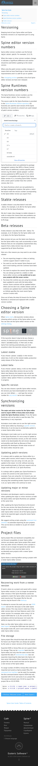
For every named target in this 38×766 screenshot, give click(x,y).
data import (5, 626)
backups (23, 600)
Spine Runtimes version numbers (12, 18)
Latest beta (7, 365)
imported (21, 650)
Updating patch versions (14, 452)
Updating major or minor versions (14, 489)
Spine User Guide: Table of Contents (19, 703)
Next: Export (30, 694)
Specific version (9, 384)
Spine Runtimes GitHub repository (17, 103)
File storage (7, 635)
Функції (26, 723)
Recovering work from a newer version (17, 584)
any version (13, 395)
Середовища (28, 725)
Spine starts (9, 317)
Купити (26, 733)
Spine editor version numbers (11, 15)
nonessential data (22, 655)
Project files (11, 532)
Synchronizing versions (12, 403)
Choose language (10, 738)
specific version (29, 426)
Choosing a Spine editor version (15, 309)
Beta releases (12, 225)
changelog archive (10, 78)
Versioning (5, 13)
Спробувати (28, 730)
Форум (6, 728)
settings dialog (6, 324)
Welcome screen (6, 23)
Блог (5, 725)
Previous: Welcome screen (12, 694)
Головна (7, 723)
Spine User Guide (6, 10)
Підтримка (7, 730)
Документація (28, 728)
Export (33, 23)
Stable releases (7, 21)
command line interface (9, 672)
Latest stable (8, 351)
